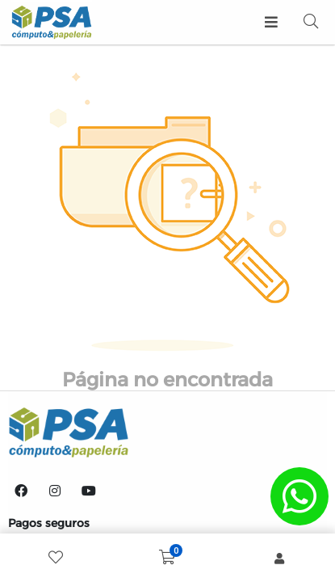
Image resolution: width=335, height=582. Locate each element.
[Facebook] (21, 491)
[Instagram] (55, 491)
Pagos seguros (49, 523)
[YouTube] (89, 491)
